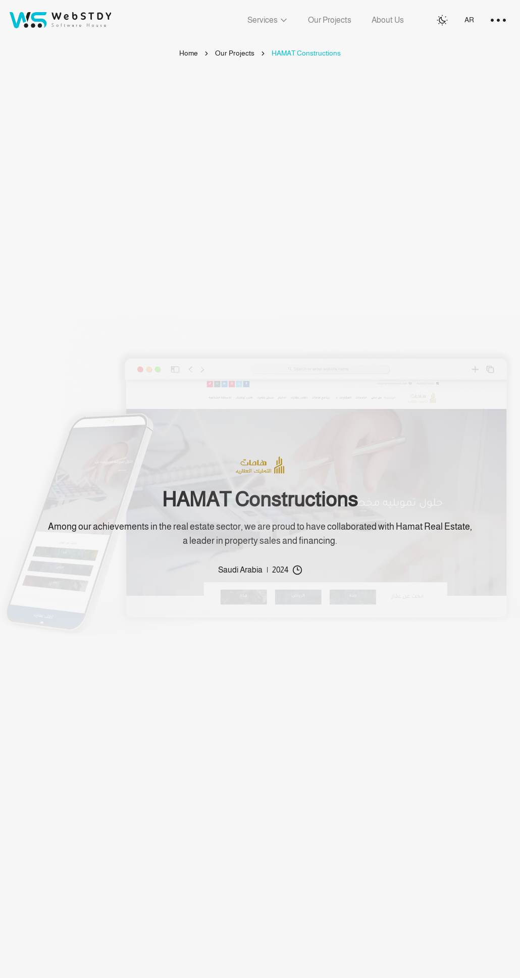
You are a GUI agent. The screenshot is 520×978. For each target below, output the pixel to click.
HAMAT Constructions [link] (306, 53)
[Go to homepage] (60, 20)
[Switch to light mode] (442, 20)
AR (469, 20)
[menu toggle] (498, 20)
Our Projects (234, 53)
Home (188, 53)
